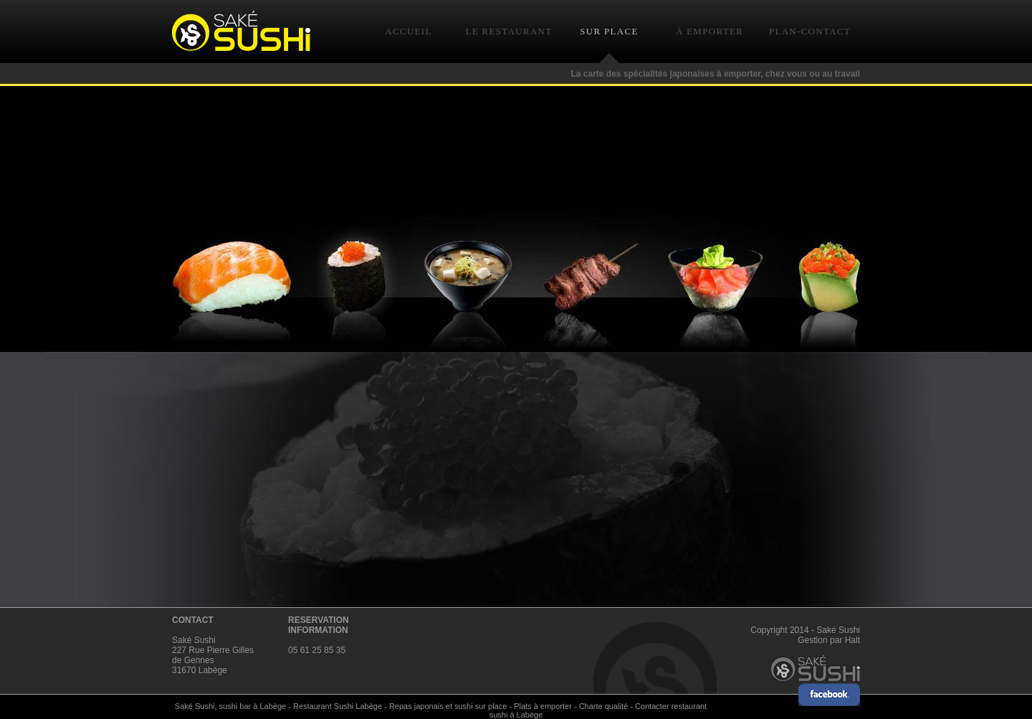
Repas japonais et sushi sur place (448, 706)
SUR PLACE (609, 31)
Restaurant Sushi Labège (337, 706)
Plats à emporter (543, 706)
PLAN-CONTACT (810, 31)
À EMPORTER (709, 31)
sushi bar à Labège (253, 706)
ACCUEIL (408, 31)
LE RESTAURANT (509, 31)
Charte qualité (604, 706)
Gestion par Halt (829, 640)
